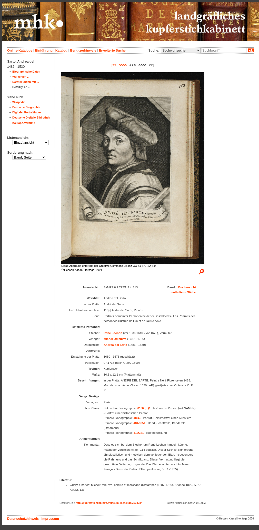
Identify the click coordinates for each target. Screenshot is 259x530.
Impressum (50, 519)
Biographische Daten (26, 71)
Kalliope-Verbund (23, 122)
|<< (114, 65)
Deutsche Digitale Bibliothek (31, 117)
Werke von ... (20, 76)
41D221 (138, 432)
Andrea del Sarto (115, 344)
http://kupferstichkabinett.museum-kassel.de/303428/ (109, 503)
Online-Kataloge (19, 50)
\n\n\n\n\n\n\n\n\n (181, 50)
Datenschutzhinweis (23, 519)
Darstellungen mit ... (25, 81)
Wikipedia (18, 102)
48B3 (137, 417)
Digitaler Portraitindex (27, 112)
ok (251, 50)
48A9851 (139, 423)
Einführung (44, 50)
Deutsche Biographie (26, 107)
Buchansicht (187, 287)
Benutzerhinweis (83, 50)
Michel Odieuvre (115, 338)
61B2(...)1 (144, 408)
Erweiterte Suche (112, 50)
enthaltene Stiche (184, 292)
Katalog (61, 50)
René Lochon (113, 333)
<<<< (123, 65)
